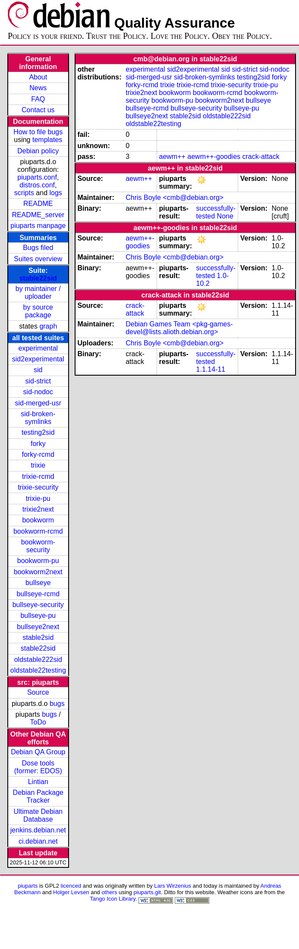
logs (56, 192)
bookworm (38, 520)
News (38, 88)
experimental (38, 348)
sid (38, 369)
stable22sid (38, 278)
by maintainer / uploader (38, 292)
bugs (57, 703)
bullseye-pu (38, 615)
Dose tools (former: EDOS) (38, 767)
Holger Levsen (71, 892)
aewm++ (172, 156)
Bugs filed (38, 247)
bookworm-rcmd (38, 531)
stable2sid (38, 637)
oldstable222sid (38, 659)
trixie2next (38, 509)
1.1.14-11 (211, 369)
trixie (38, 465)
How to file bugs (38, 132)
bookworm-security (38, 546)
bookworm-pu (38, 560)
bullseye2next (38, 626)
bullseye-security (38, 604)
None (225, 216)
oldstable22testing (38, 670)
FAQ (38, 99)
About (38, 77)
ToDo (38, 722)
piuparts (28, 886)
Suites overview (38, 259)
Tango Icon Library (112, 898)
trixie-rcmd (38, 476)
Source (38, 692)
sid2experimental (38, 359)
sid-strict (38, 381)
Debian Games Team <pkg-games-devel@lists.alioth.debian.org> (179, 327)
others (109, 892)
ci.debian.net (38, 841)
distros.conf (37, 185)
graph (48, 326)
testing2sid (38, 432)
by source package (38, 311)
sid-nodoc (38, 391)
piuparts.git (147, 892)
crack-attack (261, 156)
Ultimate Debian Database (38, 815)
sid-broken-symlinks (38, 417)
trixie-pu (38, 498)
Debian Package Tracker (38, 796)
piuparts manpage (38, 225)
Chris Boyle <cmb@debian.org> (174, 197)
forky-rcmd (38, 454)
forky (38, 443)
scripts (24, 192)
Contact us (38, 110)
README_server (38, 214)
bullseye (38, 582)
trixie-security (38, 487)
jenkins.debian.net (38, 830)
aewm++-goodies (213, 156)
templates (47, 139)
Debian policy (38, 151)
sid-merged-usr (38, 403)
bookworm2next (38, 572)
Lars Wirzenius (172, 886)
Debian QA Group (38, 752)
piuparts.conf (37, 177)
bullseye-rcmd (38, 594)
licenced (71, 886)
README (38, 203)
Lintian (38, 781)
